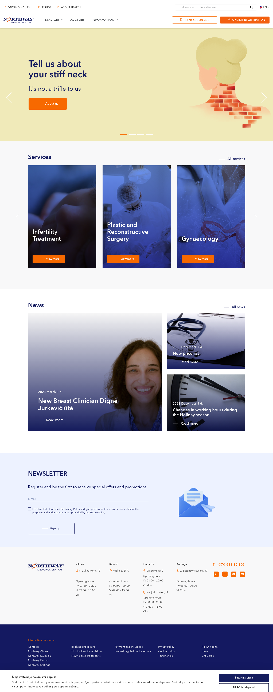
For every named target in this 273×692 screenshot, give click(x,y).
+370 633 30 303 (197, 20)
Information (103, 19)
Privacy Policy (166, 647)
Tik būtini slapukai (244, 666)
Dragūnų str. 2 (154, 571)
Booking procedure (83, 647)
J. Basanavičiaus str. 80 (194, 571)
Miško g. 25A (121, 571)
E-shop (47, 7)
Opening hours (19, 7)
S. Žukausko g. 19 (89, 571)
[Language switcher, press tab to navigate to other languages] (265, 7)
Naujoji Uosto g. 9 (157, 592)
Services (52, 19)
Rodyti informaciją (145, 685)
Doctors (77, 19)
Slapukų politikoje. (88, 674)
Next (255, 217)
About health (71, 7)
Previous (17, 217)
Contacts (33, 647)
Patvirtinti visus (244, 656)
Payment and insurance (129, 647)
